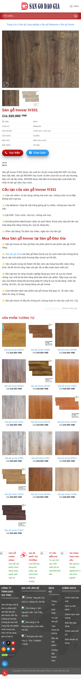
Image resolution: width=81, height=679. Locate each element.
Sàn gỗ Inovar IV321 (40, 458)
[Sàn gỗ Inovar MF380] (67, 335)
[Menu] (74, 6)
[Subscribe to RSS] (4, 649)
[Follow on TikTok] (8, 643)
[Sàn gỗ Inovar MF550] (40, 479)
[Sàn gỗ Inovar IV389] (14, 443)
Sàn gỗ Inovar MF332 (40, 386)
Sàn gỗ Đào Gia (61, 675)
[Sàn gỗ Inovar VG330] (67, 407)
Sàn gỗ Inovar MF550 (40, 494)
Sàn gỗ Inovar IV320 (14, 422)
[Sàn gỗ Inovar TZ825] (14, 515)
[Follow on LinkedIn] (8, 649)
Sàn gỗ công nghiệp (29, 24)
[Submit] (75, 16)
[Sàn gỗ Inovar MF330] (40, 407)
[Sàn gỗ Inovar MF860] (14, 371)
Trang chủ (12, 24)
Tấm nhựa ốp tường (55, 629)
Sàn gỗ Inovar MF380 (67, 350)
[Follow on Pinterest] (13, 643)
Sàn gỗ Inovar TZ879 (14, 494)
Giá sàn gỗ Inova (13, 254)
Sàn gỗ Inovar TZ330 (67, 386)
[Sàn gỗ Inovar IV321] (40, 443)
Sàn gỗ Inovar (67, 24)
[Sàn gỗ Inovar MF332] (40, 371)
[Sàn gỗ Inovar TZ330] (67, 371)
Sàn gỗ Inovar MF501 (67, 458)
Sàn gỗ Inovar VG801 (40, 350)
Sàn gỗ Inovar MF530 (13, 350)
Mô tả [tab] (4, 165)
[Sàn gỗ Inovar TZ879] (14, 479)
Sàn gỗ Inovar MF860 (13, 386)
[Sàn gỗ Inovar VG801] (40, 335)
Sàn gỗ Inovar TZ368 (67, 494)
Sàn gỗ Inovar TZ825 (14, 530)
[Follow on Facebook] (4, 643)
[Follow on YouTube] (13, 649)
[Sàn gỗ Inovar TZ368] (67, 479)
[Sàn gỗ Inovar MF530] (14, 335)
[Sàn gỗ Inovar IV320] (14, 407)
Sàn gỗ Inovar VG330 (67, 422)
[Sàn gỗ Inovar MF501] (67, 443)
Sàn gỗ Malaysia (49, 24)
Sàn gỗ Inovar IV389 (14, 458)
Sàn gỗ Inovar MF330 (40, 422)
